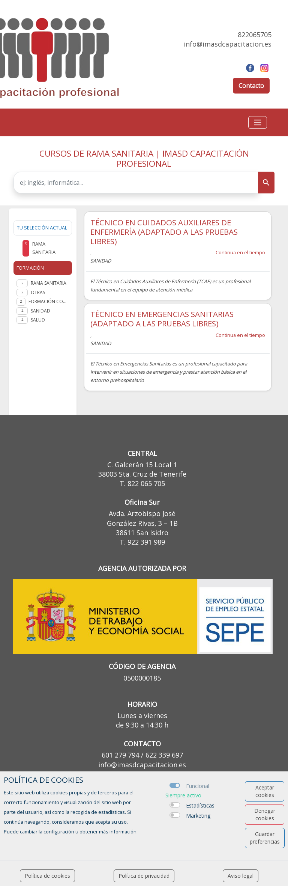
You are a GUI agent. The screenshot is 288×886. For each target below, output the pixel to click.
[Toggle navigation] (257, 122)
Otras (38, 292)
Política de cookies (47, 875)
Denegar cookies (264, 814)
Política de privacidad (144, 875)
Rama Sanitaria (48, 283)
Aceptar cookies (264, 791)
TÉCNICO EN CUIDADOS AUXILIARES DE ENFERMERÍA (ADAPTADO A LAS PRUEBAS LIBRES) (164, 232)
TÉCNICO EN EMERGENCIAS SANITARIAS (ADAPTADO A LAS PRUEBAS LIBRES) (162, 318)
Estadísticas (200, 805)
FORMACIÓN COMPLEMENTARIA (48, 301)
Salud (38, 320)
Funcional (197, 785)
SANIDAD (40, 311)
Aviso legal (241, 875)
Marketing (198, 815)
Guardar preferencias (265, 837)
